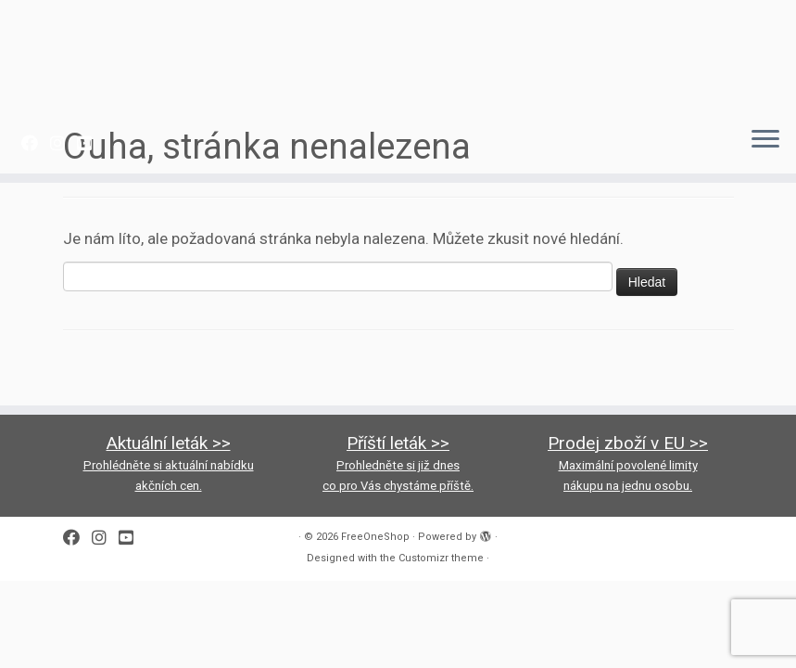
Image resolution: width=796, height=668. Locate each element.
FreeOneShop (375, 537)
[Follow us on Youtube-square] (90, 143)
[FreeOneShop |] (398, 55)
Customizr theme (441, 558)
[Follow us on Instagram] (63, 143)
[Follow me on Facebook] (35, 143)
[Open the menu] (765, 140)
